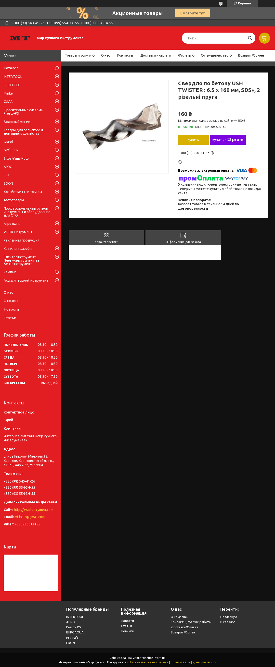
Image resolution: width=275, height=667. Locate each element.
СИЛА (8, 102)
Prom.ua (160, 657)
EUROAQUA (75, 632)
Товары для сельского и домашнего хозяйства (23, 131)
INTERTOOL (13, 77)
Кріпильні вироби (18, 249)
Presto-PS (73, 627)
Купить (193, 140)
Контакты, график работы (191, 622)
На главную (228, 616)
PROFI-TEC (12, 85)
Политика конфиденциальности (193, 662)
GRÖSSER (11, 150)
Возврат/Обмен (251, 55)
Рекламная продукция (21, 240)
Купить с (227, 140)
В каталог (227, 622)
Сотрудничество (214, 55)
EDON (8, 183)
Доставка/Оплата (184, 627)
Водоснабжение (17, 122)
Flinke (8, 93)
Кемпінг (10, 272)
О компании (179, 616)
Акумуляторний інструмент (26, 280)
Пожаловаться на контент (149, 662)
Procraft (72, 637)
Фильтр (184, 55)
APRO (8, 167)
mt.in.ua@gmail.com (29, 517)
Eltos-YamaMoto (16, 158)
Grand (8, 142)
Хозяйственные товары (23, 192)
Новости (11, 309)
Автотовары (14, 200)
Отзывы (11, 301)
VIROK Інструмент (18, 232)
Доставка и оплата (155, 55)
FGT (7, 175)
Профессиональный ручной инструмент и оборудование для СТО (27, 211)
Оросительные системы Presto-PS (23, 111)
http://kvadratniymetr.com (33, 510)
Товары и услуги (78, 55)
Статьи (10, 318)
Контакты (125, 55)
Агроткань (12, 224)
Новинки (127, 631)
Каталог (11, 68)
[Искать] (249, 38)
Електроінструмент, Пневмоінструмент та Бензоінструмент (21, 260)
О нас (105, 55)
